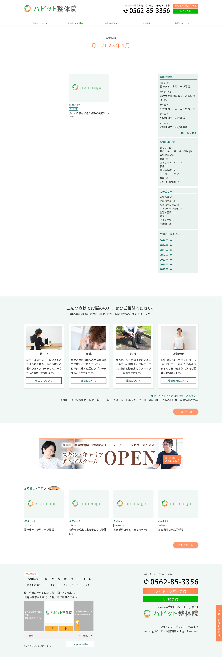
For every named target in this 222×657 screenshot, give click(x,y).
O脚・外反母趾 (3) (169, 179)
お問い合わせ (182, 23)
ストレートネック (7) (170, 161)
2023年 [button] (166, 245)
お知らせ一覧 (185, 541)
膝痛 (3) (164, 175)
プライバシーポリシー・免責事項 (179, 622)
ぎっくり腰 (73, 109)
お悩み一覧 (110, 23)
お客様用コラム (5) (169, 201)
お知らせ (146, 23)
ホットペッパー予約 (185, 6)
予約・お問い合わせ (219, 623)
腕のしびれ (169, 396)
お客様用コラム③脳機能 (173, 127)
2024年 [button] (166, 241)
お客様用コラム (119, 521)
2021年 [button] (166, 255)
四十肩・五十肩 (99, 396)
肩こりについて (44, 376)
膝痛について (133, 376)
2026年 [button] (166, 236)
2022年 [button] (166, 250)
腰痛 (64, 396)
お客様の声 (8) (167, 198)
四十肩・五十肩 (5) (169, 172)
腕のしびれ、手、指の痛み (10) (175, 151)
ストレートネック (124, 396)
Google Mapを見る (80, 640)
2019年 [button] (166, 265)
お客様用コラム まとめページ (177, 109)
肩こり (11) (165, 147)
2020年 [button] (166, 260)
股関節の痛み (189, 396)
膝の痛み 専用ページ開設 (175, 86)
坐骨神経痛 (78, 396)
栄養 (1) (164, 212)
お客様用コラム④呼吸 (172, 118)
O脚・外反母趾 (149, 396)
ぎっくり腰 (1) (167, 215)
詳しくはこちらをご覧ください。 (38, 641)
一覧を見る (189, 133)
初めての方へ (39, 23)
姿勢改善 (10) (167, 154)
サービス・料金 (75, 23)
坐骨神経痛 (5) (167, 168)
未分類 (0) (165, 219)
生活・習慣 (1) (167, 208)
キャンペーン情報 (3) (170, 205)
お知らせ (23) (167, 194)
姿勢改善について (178, 376)
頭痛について (88, 376)
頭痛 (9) (164, 158)
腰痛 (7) (164, 165)
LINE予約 (185, 11)
